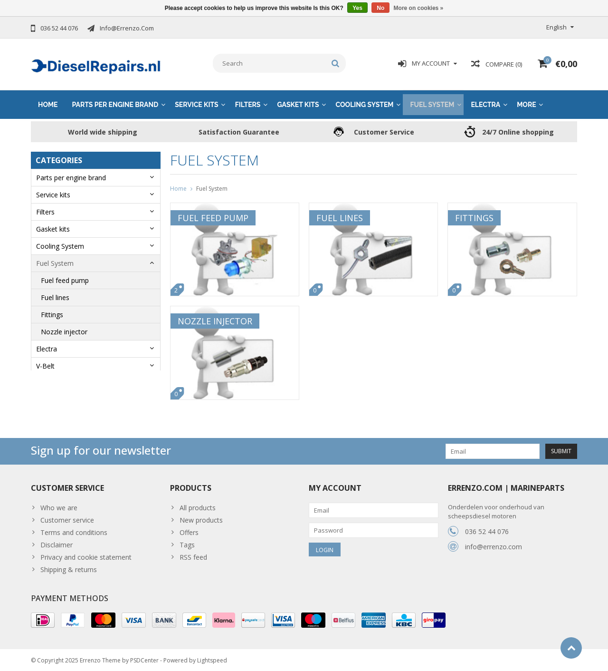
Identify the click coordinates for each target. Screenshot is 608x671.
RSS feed (193, 553)
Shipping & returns (68, 566)
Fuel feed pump (65, 277)
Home (48, 102)
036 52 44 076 (487, 528)
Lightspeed (212, 659)
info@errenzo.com (493, 543)
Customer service (67, 516)
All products (198, 504)
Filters (248, 102)
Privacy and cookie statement (86, 553)
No (380, 8)
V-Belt (45, 363)
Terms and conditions (73, 529)
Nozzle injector (64, 328)
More (526, 102)
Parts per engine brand (115, 102)
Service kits (196, 102)
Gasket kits (298, 102)
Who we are (58, 504)
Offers (189, 529)
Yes (357, 8)
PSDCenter (144, 659)
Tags (187, 541)
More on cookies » (419, 8)
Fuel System (432, 102)
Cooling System (364, 102)
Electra (485, 102)
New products (201, 516)
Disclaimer (56, 541)
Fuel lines (55, 294)
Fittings (52, 311)
